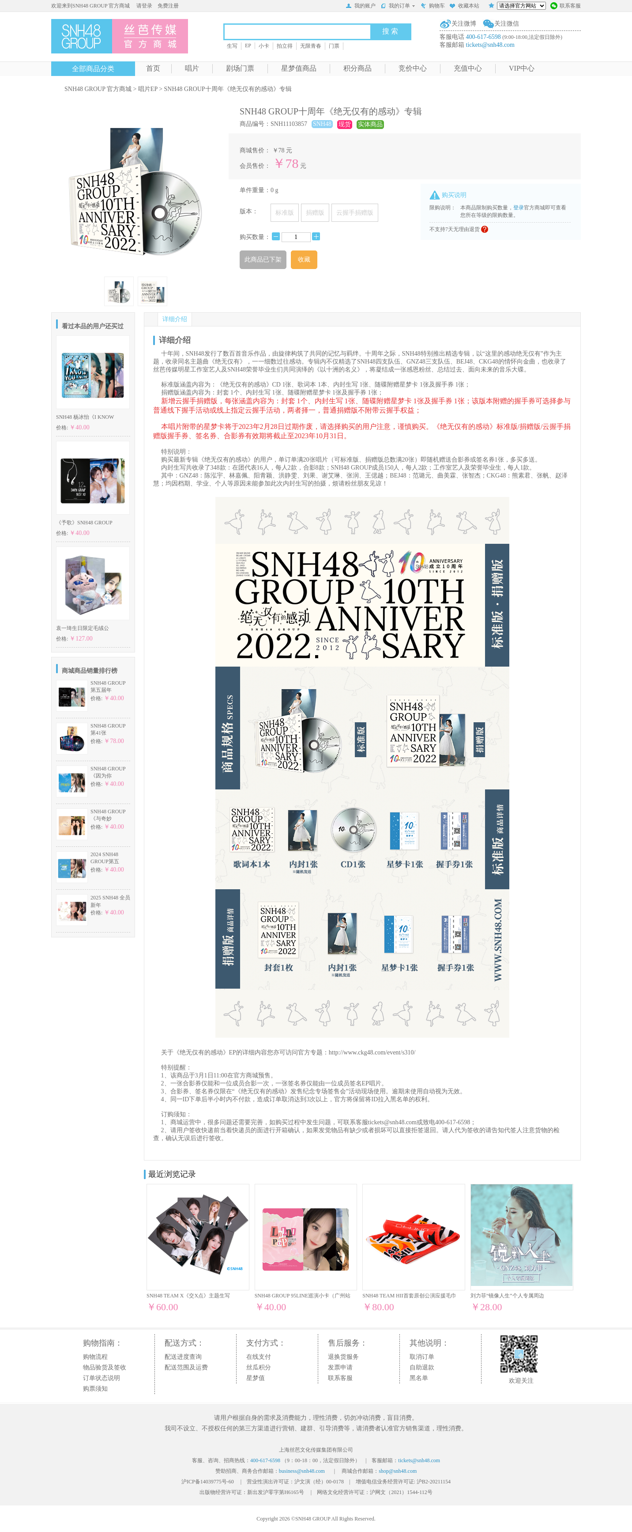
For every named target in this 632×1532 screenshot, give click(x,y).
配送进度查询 (183, 1357)
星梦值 (255, 1378)
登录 (518, 208)
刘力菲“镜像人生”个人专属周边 (507, 1296)
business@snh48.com (302, 1471)
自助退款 (422, 1367)
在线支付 (258, 1357)
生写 (232, 46)
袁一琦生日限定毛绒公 (82, 628)
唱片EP (148, 89)
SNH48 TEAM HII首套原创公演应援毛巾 (409, 1296)
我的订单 (398, 5)
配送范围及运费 (186, 1367)
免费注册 (168, 6)
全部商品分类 (93, 68)
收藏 (304, 259)
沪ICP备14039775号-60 (207, 1482)
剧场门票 (240, 68)
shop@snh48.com (398, 1471)
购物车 (432, 6)
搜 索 (390, 31)
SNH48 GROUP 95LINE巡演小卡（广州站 (303, 1296)
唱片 (192, 68)
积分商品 (357, 68)
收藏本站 (464, 6)
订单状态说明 (101, 1378)
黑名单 (419, 1378)
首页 (153, 68)
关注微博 (463, 23)
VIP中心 (521, 68)
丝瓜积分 (258, 1367)
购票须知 (95, 1388)
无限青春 (310, 46)
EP (248, 45)
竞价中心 (413, 68)
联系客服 (565, 6)
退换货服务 (343, 1357)
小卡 (264, 46)
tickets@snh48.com (490, 45)
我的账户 (361, 6)
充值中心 (468, 68)
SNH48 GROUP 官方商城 (98, 89)
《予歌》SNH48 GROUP (84, 523)
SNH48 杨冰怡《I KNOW (85, 417)
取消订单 (422, 1357)
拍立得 (285, 46)
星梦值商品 (298, 68)
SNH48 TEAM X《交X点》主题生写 (188, 1296)
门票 (334, 46)
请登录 (144, 6)
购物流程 (95, 1357)
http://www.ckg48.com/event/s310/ (372, 1052)
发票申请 (340, 1367)
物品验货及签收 (104, 1367)
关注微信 (506, 23)
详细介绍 (174, 319)
